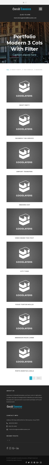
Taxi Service (28, 70)
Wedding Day (24, 205)
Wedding (38, 70)
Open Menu (40, 9)
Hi (9, 440)
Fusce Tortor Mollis (24, 304)
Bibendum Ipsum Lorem (24, 338)
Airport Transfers (24, 171)
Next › (39, 378)
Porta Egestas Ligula (24, 371)
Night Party (16, 70)
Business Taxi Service (24, 138)
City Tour (24, 271)
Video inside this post (24, 238)
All (8, 70)
